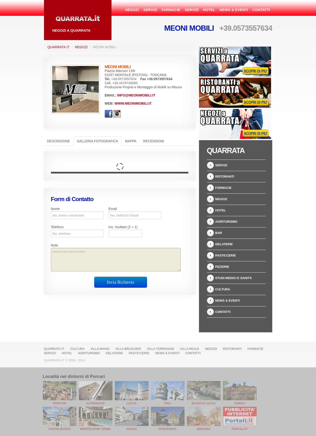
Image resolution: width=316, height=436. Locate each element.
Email (113, 209)
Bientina (204, 429)
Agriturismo (226, 221)
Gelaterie (224, 244)
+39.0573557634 (245, 28)
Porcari (59, 403)
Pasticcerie (225, 255)
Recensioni (153, 141)
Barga (240, 403)
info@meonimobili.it (136, 95)
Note (54, 245)
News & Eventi (234, 10)
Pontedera (168, 429)
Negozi (132, 10)
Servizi (150, 10)
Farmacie (170, 10)
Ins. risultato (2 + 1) (123, 227)
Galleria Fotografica (97, 141)
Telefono (57, 227)
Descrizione (58, 141)
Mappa (130, 141)
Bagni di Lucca (204, 403)
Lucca (132, 403)
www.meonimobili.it (133, 103)
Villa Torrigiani (160, 349)
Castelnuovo (59, 429)
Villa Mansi (99, 349)
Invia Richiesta (120, 282)
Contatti (261, 10)
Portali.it (240, 429)
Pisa (167, 403)
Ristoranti (224, 176)
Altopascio (95, 403)
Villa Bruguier (128, 349)
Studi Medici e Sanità (233, 278)
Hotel (209, 10)
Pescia (131, 429)
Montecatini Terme (95, 429)
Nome (55, 209)
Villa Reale (189, 349)
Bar (218, 233)
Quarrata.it (59, 47)
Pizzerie (222, 267)
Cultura (222, 289)
